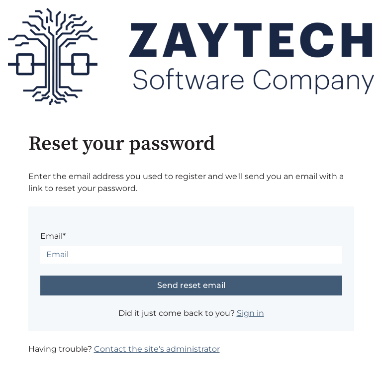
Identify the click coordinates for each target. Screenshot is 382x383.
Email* (53, 236)
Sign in (250, 313)
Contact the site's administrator (157, 349)
